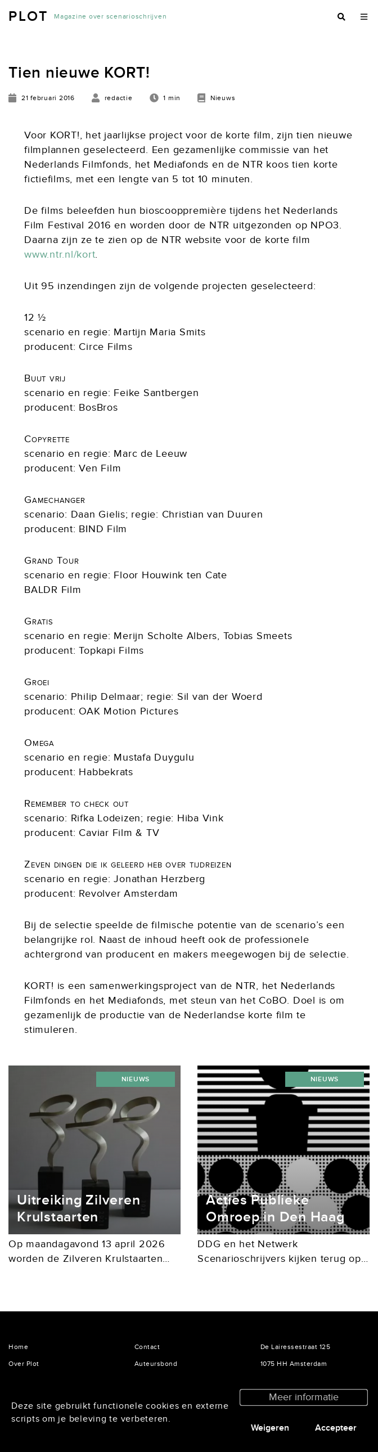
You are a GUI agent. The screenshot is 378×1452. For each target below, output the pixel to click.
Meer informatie (304, 1397)
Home (18, 1347)
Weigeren (270, 1427)
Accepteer (336, 1427)
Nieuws (136, 1079)
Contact (147, 1347)
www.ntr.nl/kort (59, 254)
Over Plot (23, 1364)
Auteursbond (156, 1364)
